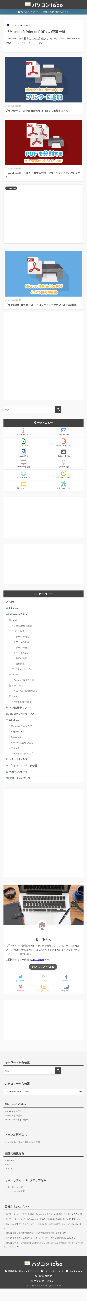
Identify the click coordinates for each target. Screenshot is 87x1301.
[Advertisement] (43, 214)
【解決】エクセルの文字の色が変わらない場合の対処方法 (31, 1245)
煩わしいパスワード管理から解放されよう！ (43, 12)
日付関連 (20, 664)
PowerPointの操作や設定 (26, 692)
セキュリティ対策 (19, 761)
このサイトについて (23, 432)
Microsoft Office (19, 615)
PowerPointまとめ (64, 442)
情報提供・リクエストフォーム (23, 1284)
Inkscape (14, 608)
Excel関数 (20, 632)
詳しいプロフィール (43, 970)
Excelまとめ (23, 442)
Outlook (16, 675)
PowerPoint (17, 686)
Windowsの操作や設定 (22, 744)
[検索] (58, 409)
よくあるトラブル (23, 475)
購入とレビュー (23, 485)
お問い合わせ (64, 432)
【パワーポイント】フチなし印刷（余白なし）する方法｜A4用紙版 (36, 1219)
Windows (14, 722)
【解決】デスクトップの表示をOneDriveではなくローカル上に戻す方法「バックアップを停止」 (43, 1257)
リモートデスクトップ (22, 755)
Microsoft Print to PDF (21, 728)
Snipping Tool (17, 733)
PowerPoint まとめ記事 (17, 1123)
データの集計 (22, 654)
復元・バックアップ (64, 475)
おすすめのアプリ (64, 485)
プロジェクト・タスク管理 (24, 768)
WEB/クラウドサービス (23, 715)
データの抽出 (22, 648)
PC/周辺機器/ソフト (20, 708)
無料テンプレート (19, 774)
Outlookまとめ (64, 453)
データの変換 (22, 643)
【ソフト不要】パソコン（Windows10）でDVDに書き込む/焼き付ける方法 (39, 1228)
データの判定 (22, 637)
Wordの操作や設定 (23, 703)
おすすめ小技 (64, 464)
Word (14, 697)
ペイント (15, 750)
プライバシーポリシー (45, 1293)
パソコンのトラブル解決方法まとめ (23, 1146)
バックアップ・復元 (15, 1196)
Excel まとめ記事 (14, 1115)
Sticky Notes (17, 739)
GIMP (13, 601)
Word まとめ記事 (14, 1119)
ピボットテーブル (23, 670)
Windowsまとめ (23, 464)
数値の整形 (21, 659)
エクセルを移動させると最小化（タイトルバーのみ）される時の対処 (36, 1250)
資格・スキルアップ (21, 781)
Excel (14, 621)
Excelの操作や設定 (23, 626)
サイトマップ (75, 1284)
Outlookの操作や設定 (24, 681)
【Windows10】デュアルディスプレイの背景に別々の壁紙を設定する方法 (38, 1237)
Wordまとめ (23, 453)
